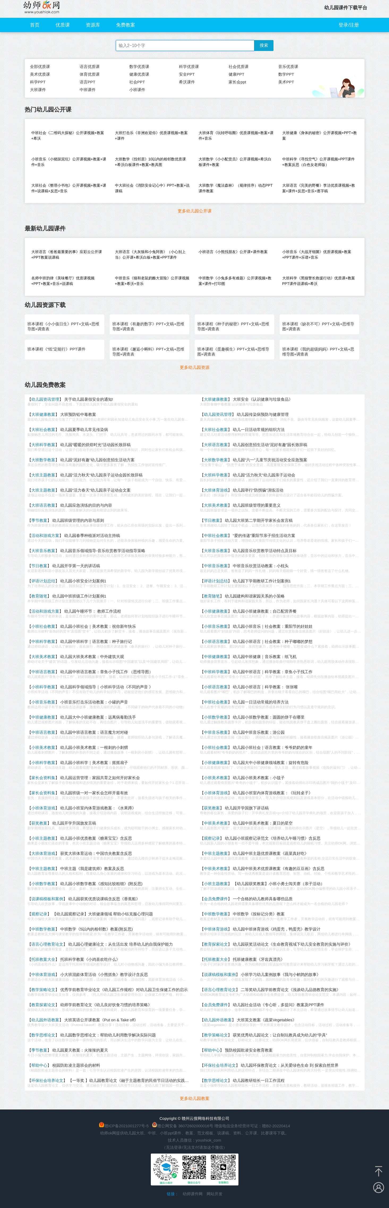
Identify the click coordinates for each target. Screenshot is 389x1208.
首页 (35, 25)
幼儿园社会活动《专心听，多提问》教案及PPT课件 (278, 1004)
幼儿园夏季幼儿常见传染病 (84, 429)
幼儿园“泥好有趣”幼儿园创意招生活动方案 (97, 460)
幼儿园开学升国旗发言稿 (74, 823)
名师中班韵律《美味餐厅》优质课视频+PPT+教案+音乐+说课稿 (63, 281)
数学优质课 (139, 66)
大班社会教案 (43, 429)
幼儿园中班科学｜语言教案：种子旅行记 (96, 641)
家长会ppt (237, 82)
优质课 (62, 25)
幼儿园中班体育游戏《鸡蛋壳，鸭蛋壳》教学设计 (276, 929)
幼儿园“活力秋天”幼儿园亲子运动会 (264, 475)
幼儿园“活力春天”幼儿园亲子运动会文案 (95, 490)
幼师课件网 (193, 1194)
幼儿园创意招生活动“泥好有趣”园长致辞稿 (270, 444)
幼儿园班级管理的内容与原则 (78, 520)
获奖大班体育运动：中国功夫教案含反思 (96, 853)
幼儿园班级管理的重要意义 (257, 505)
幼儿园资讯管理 (45, 399)
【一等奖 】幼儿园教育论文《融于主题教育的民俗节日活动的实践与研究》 (134, 1080)
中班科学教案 (43, 641)
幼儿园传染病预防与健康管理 (263, 414)
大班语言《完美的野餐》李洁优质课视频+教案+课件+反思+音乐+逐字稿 (318, 188)
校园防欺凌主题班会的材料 (76, 1065)
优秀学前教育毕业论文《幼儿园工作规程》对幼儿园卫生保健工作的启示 (124, 989)
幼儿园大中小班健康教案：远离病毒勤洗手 (98, 717)
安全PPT (187, 74)
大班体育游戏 (216, 490)
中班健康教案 (216, 656)
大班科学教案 (43, 444)
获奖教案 (212, 808)
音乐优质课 (288, 66)
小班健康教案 (216, 611)
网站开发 (215, 1194)
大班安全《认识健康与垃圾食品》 (263, 399)
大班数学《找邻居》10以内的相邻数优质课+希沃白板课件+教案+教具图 (150, 162)
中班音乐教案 (216, 566)
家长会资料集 (43, 777)
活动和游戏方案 (45, 535)
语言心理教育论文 (47, 944)
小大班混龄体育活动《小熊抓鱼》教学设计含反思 (104, 974)
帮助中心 (212, 1050)
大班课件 (38, 89)
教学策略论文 (43, 989)
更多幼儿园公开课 (195, 211)
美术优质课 (40, 74)
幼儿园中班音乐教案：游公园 (259, 732)
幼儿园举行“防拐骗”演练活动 (258, 490)
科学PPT (38, 82)
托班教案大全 (43, 959)
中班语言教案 (43, 671)
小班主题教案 (43, 838)
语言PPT (87, 82)
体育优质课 (90, 74)
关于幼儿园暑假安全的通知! (88, 399)
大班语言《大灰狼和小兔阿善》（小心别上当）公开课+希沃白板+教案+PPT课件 (150, 254)
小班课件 (137, 89)
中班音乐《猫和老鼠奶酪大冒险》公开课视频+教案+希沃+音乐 (152, 281)
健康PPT (236, 74)
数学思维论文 (43, 1035)
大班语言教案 (216, 444)
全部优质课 (40, 66)
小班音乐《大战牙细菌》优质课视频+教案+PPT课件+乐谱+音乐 (316, 254)
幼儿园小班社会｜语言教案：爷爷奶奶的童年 (273, 747)
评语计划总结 (43, 581)
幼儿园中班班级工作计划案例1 (79, 596)
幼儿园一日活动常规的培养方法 (261, 702)
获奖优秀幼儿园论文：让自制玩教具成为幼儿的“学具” (280, 1035)
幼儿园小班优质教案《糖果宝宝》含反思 (96, 838)
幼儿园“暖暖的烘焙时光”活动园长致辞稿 (95, 444)
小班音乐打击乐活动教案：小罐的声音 (94, 702)
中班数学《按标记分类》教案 (259, 914)
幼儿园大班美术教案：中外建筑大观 (92, 656)
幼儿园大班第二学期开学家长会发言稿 (259, 520)
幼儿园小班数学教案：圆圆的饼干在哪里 (269, 717)
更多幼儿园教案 (195, 1098)
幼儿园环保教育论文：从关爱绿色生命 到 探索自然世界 (290, 1065)
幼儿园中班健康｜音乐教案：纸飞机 (265, 656)
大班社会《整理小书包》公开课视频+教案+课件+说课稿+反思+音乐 (68, 188)
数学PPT (286, 74)
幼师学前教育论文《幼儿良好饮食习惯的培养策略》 (106, 1004)
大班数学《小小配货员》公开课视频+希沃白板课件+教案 (235, 162)
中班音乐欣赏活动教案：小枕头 (261, 566)
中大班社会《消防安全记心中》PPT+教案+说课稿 (152, 188)
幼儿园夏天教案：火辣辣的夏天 (80, 1050)
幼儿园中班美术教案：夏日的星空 (263, 823)
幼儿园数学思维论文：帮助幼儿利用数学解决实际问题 (108, 1035)
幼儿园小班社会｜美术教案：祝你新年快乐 (98, 626)
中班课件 (88, 89)
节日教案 (212, 520)
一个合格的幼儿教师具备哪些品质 (263, 899)
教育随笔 (39, 596)
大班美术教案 (216, 505)
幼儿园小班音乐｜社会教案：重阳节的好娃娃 (273, 626)
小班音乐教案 (216, 626)
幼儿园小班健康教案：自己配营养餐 (265, 611)
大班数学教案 (43, 460)
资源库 (93, 25)
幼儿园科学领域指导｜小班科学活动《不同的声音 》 (106, 687)
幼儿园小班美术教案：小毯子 (259, 777)
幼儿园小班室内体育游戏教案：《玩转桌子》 (273, 793)
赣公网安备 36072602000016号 (182, 1126)
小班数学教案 (216, 717)
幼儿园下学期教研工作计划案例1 (262, 581)
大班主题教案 (43, 475)
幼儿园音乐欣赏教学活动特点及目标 (265, 550)
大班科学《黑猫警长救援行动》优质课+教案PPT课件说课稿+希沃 (318, 281)
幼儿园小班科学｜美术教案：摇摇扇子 (94, 762)
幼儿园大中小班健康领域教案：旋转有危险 (271, 762)
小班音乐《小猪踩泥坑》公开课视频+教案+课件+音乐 (68, 162)
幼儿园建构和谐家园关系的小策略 (255, 596)
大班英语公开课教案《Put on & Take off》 (101, 1020)
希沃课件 (187, 82)
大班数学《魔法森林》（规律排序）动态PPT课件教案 (236, 188)
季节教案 (39, 520)
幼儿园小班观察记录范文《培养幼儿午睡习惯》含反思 (272, 838)
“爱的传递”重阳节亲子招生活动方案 (264, 535)
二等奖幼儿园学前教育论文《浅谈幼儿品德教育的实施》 (290, 989)
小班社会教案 (43, 626)
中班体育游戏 (216, 929)
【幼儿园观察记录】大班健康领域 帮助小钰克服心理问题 (102, 914)
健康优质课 (139, 74)
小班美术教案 (43, 747)
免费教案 (125, 25)
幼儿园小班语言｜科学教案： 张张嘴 (265, 687)
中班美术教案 (216, 823)
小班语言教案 (216, 641)
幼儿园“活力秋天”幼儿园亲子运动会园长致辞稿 (101, 475)
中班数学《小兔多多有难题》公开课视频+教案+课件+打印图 (235, 281)
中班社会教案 (216, 535)
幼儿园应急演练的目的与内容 (86, 505)
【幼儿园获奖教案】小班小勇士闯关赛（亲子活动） (278, 883)
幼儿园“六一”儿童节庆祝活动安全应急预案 (270, 460)
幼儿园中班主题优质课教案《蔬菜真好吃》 (271, 853)
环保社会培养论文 (220, 1065)
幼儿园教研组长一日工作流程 (259, 1080)
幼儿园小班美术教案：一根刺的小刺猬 (94, 747)
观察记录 (212, 838)
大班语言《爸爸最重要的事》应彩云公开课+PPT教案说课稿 (66, 254)
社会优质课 (239, 66)
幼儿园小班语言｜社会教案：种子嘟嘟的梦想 (273, 641)
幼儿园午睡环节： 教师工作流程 (92, 611)
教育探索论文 (216, 944)
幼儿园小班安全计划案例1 (83, 581)
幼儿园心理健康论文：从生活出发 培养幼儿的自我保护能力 (120, 944)
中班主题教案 (216, 853)
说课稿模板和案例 (47, 899)
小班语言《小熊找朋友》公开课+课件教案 (233, 252)
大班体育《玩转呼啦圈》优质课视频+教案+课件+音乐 (236, 135)
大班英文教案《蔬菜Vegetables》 (266, 1020)
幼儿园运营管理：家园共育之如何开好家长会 (100, 777)
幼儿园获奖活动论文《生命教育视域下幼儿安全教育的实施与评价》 (292, 944)
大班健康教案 (216, 399)
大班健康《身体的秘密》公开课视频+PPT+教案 (319, 135)
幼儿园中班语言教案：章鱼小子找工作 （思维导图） (106, 671)
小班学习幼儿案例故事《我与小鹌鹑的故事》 (280, 974)
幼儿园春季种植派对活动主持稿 (92, 535)
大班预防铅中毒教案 (78, 414)
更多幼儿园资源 (195, 367)
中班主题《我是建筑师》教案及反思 (92, 868)
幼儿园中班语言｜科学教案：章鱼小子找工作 (273, 671)
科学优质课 (189, 66)
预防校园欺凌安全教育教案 (249, 1050)
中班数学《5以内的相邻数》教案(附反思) (96, 929)
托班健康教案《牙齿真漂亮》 (259, 959)
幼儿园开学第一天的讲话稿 (76, 566)
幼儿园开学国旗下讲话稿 (247, 808)
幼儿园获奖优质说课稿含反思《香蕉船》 (104, 899)
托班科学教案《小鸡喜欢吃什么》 (90, 959)
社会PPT (137, 82)
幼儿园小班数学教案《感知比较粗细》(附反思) (101, 883)
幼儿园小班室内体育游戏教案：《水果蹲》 (98, 808)
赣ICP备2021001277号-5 (126, 1126)
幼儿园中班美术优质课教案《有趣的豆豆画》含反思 (278, 868)
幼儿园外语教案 (45, 1020)
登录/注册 (349, 25)
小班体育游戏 (216, 793)
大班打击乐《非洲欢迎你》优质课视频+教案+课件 (151, 135)
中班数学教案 (216, 914)
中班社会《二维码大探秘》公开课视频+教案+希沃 (67, 135)
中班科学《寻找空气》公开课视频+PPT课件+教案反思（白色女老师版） (318, 162)
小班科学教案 (43, 687)
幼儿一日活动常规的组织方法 (259, 429)
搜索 (264, 45)
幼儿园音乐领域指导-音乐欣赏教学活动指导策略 (102, 550)
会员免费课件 (216, 899)
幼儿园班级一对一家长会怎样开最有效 (94, 793)
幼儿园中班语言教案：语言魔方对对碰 (94, 732)
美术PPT (286, 82)
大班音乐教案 (43, 550)
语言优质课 (90, 66)
